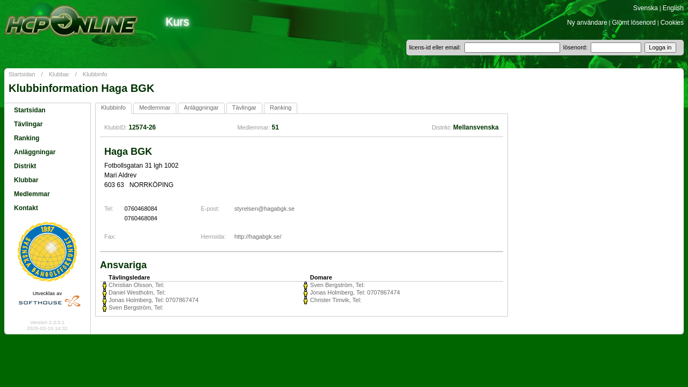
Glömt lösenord (634, 22)
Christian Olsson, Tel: (136, 285)
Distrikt (25, 166)
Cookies (672, 22)
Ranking (26, 138)
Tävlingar (28, 124)
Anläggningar (34, 152)
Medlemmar (32, 194)
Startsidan (22, 74)
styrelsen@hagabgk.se (264, 208)
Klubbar (59, 74)
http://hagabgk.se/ (257, 236)
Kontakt (26, 208)
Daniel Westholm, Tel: (137, 292)
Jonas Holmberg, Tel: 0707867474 (355, 292)
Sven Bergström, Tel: (337, 285)
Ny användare (587, 22)
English (673, 8)
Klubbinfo (95, 74)
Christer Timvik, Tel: (336, 300)
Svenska (645, 8)
